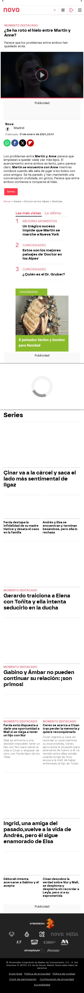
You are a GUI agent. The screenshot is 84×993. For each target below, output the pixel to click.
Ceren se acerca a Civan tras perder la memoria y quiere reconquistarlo (61, 729)
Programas (25, 17)
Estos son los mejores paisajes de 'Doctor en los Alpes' (42, 254)
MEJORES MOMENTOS (40, 221)
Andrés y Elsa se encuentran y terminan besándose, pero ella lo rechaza (60, 527)
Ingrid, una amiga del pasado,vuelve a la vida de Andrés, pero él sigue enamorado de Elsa (37, 832)
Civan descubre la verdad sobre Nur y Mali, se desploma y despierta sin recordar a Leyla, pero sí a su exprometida (61, 887)
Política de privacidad (37, 973)
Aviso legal (15, 973)
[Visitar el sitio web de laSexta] (27, 934)
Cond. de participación (22, 979)
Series (8, 17)
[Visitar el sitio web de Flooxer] (53, 950)
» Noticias (56, 201)
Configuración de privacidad (57, 979)
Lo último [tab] (53, 213)
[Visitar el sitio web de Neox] (42, 934)
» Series (16, 201)
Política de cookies (64, 973)
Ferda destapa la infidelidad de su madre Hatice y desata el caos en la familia (21, 527)
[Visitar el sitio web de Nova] (57, 934)
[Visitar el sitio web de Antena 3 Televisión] (11, 934)
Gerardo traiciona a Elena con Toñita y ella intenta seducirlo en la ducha (37, 602)
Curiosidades (34, 245)
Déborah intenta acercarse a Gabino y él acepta (21, 882)
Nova (7, 201)
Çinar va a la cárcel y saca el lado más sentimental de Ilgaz (40, 479)
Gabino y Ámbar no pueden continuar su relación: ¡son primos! (39, 678)
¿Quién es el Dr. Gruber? (44, 274)
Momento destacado (20, 590)
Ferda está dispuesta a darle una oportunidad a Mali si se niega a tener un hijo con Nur (21, 730)
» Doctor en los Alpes (35, 201)
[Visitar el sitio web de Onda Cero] (34, 942)
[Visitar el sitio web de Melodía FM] (65, 942)
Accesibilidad (42, 984)
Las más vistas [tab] (28, 213)
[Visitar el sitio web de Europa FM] (49, 942)
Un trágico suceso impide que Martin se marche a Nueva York (41, 230)
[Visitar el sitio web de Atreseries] (19, 942)
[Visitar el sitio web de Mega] (72, 934)
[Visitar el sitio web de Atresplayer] (34, 950)
